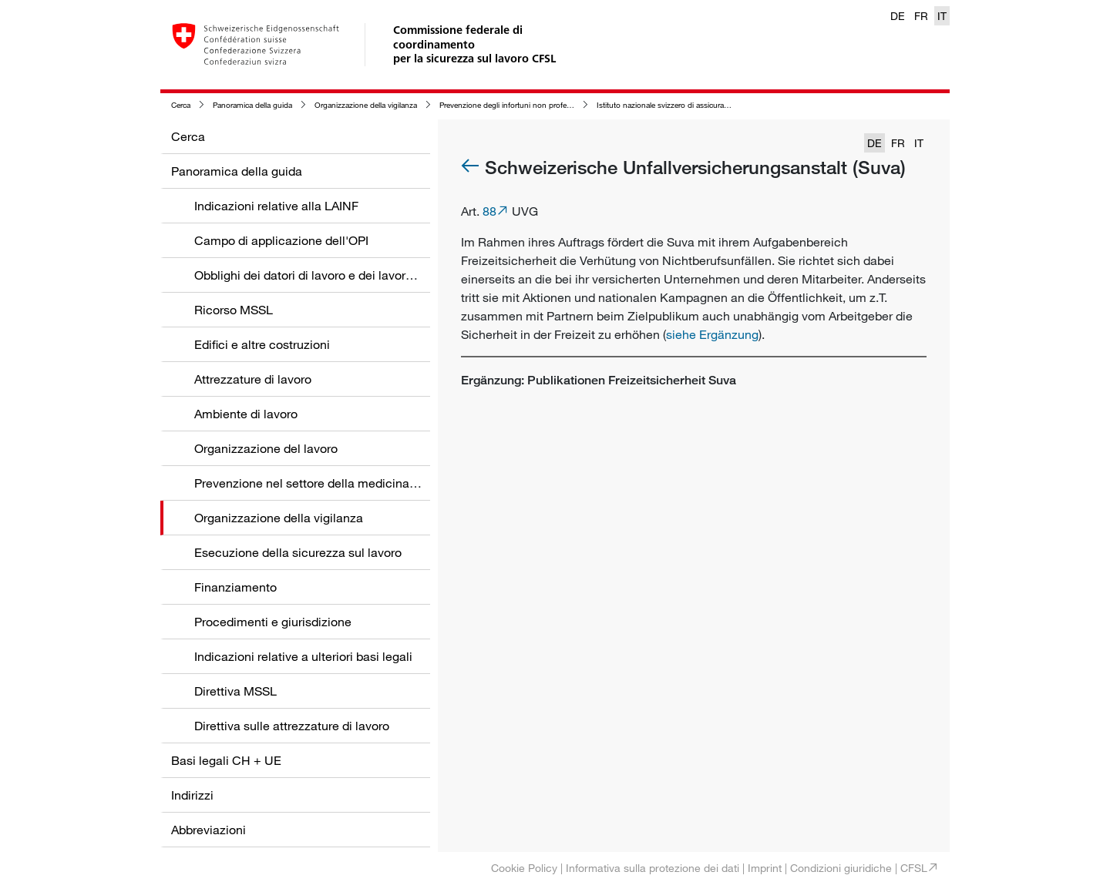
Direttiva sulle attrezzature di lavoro (291, 725)
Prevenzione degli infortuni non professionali (515, 105)
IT (942, 15)
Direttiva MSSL (235, 691)
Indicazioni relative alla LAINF (276, 205)
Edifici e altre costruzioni (262, 344)
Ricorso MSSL (233, 309)
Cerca (180, 105)
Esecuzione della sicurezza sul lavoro (298, 552)
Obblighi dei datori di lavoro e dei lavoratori (312, 275)
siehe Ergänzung (712, 334)
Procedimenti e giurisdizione (273, 621)
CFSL (913, 867)
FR (921, 15)
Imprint (765, 867)
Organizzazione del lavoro (266, 448)
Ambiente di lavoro (246, 413)
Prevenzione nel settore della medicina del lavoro (330, 483)
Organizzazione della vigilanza (365, 105)
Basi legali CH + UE (226, 760)
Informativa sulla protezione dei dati (652, 867)
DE (897, 15)
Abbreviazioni (208, 829)
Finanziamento (235, 587)
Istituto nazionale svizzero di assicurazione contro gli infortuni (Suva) (714, 105)
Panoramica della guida (252, 105)
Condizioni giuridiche (841, 867)
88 (489, 211)
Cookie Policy (524, 867)
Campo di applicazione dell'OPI (281, 240)
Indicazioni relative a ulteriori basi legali (303, 656)
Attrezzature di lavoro (252, 379)
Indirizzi (192, 795)
